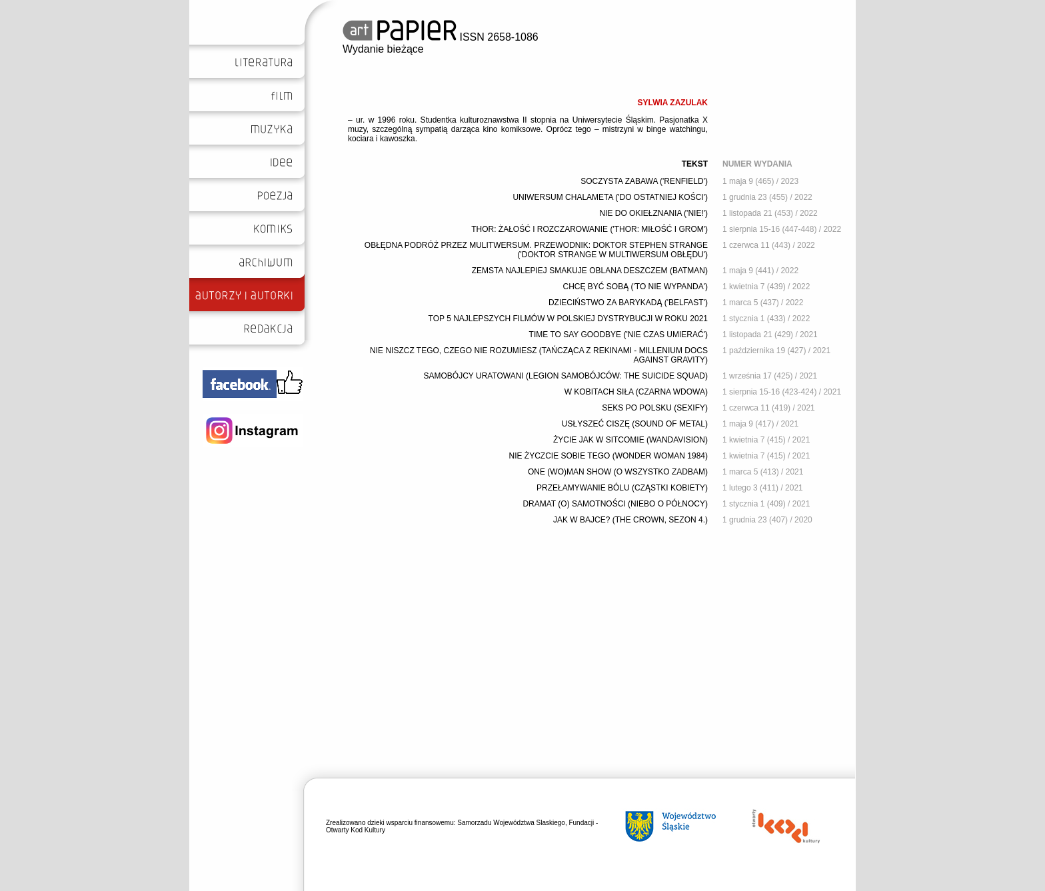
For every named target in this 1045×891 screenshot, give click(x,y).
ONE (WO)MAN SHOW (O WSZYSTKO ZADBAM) (618, 471)
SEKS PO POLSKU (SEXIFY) (655, 408)
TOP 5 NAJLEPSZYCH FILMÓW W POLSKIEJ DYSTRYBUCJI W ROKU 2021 (568, 318)
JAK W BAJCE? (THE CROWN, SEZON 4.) (630, 519)
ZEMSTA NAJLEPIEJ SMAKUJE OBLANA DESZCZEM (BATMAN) (590, 270)
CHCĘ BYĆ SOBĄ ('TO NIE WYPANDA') (635, 286)
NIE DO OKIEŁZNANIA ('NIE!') (653, 213)
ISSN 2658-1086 (440, 37)
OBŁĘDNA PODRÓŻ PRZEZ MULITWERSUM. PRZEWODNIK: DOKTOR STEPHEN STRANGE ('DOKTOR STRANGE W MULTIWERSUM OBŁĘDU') (536, 250)
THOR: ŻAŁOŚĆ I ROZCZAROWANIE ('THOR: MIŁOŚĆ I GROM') (589, 229)
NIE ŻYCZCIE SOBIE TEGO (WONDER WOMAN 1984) (608, 455)
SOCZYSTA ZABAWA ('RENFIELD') (644, 181)
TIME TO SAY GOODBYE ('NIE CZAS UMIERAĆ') (618, 334)
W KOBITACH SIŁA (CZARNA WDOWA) (636, 392)
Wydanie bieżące (383, 49)
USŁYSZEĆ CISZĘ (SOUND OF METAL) (635, 424)
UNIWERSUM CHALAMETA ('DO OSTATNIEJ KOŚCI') (610, 197)
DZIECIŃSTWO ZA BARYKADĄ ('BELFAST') (628, 302)
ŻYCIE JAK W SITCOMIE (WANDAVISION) (630, 440)
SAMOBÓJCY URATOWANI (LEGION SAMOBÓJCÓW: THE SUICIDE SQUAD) (566, 376)
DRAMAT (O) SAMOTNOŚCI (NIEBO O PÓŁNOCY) (615, 503)
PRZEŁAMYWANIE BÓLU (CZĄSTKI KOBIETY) (622, 487)
